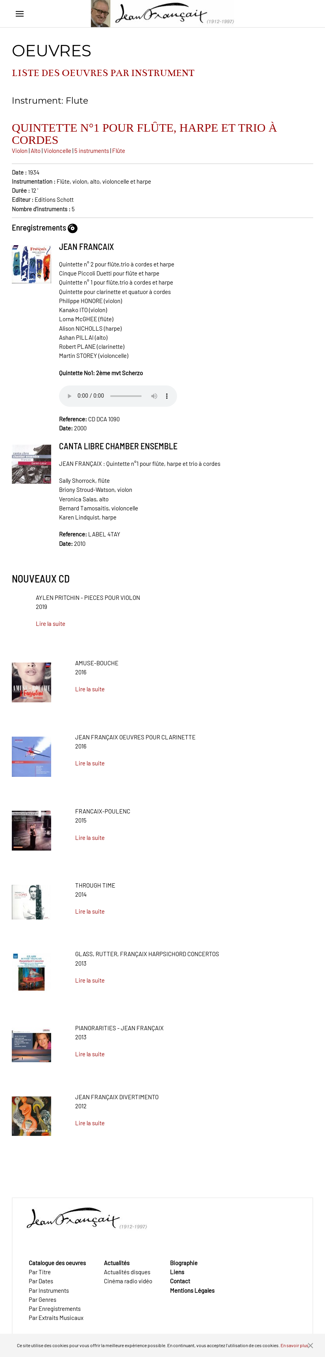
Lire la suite (50, 623)
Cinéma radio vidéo (128, 1280)
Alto (36, 150)
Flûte (118, 150)
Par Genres (42, 1299)
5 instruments (91, 150)
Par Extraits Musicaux (56, 1317)
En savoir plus (294, 1345)
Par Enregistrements (55, 1308)
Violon (20, 150)
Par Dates (41, 1280)
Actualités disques (127, 1271)
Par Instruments (49, 1290)
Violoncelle (57, 150)
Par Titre (40, 1271)
